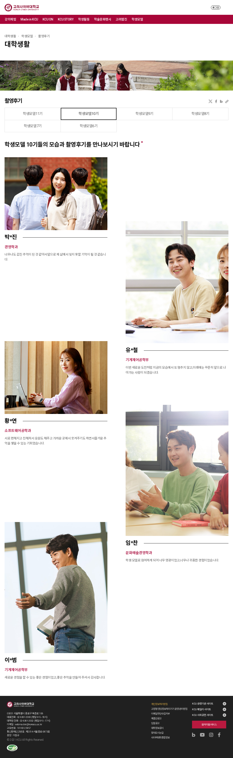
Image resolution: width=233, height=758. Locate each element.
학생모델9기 (144, 114)
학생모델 (137, 19)
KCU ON (48, 19)
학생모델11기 (33, 114)
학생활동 (83, 19)
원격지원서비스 (209, 724)
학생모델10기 (88, 114)
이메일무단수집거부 (160, 713)
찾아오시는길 (157, 732)
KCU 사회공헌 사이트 (202, 715)
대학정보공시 (157, 728)
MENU (226, 7)
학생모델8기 (200, 114)
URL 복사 (226, 101)
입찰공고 (155, 723)
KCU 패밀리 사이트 (201, 709)
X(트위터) (210, 101)
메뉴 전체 (228, 19)
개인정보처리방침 (159, 704)
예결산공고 (156, 718)
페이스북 (216, 101)
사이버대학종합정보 (160, 737)
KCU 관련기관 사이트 (202, 703)
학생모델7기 (33, 126)
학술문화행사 (102, 19)
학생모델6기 (89, 126)
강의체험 (10, 19)
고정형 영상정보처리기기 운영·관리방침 (169, 708)
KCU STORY (66, 19)
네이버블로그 (221, 101)
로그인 (215, 7)
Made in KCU (29, 19)
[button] (56, 193)
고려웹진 (121, 19)
